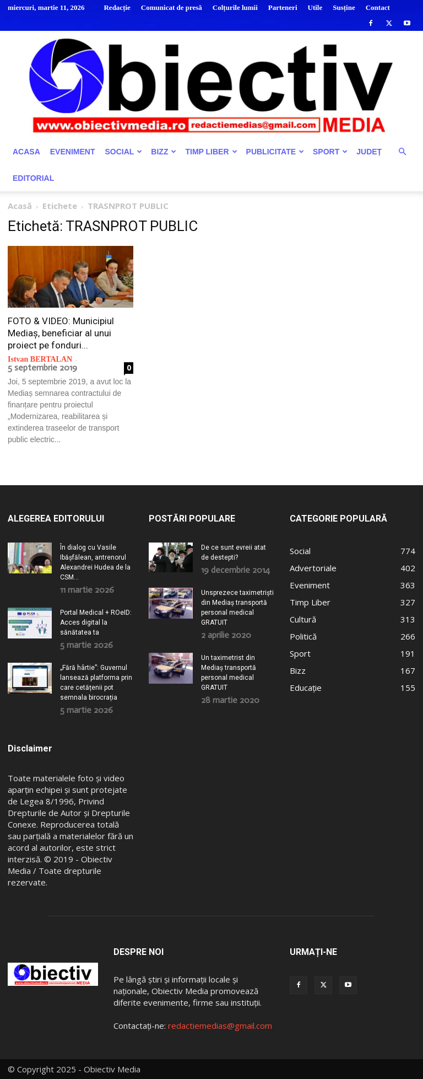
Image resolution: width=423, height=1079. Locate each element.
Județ (369, 151)
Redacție (117, 7)
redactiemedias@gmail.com (220, 1025)
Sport (330, 151)
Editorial (33, 178)
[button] (402, 152)
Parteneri (282, 7)
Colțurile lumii (235, 7)
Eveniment (72, 151)
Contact (378, 7)
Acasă (20, 205)
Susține (344, 7)
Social (123, 151)
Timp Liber (211, 151)
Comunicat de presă (171, 7)
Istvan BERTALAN (40, 359)
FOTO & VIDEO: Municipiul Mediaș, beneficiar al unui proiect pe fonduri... (61, 333)
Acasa (26, 151)
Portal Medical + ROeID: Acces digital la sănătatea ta (96, 622)
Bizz (163, 151)
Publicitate (275, 151)
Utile (315, 7)
